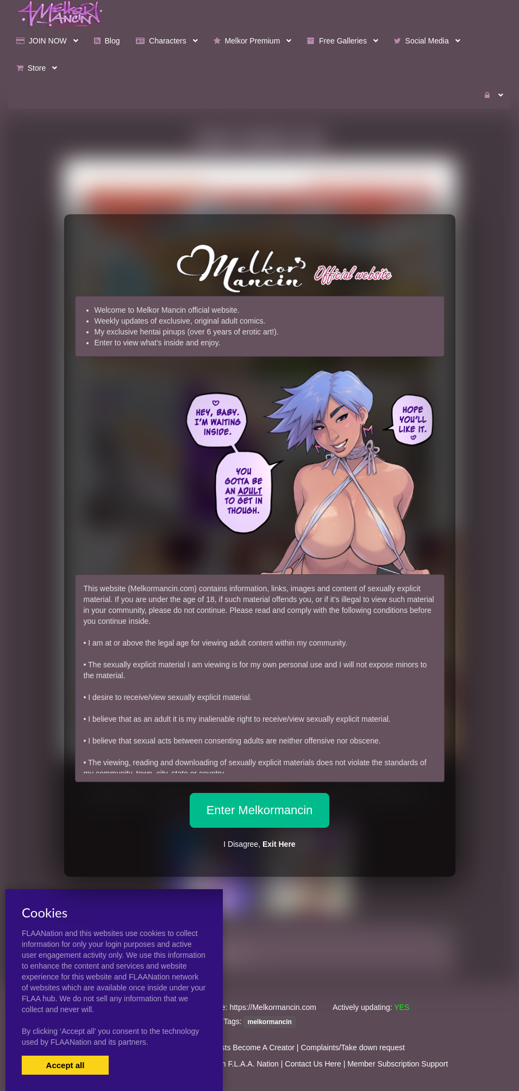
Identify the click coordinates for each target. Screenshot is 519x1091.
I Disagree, (259, 844)
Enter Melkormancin (260, 810)
